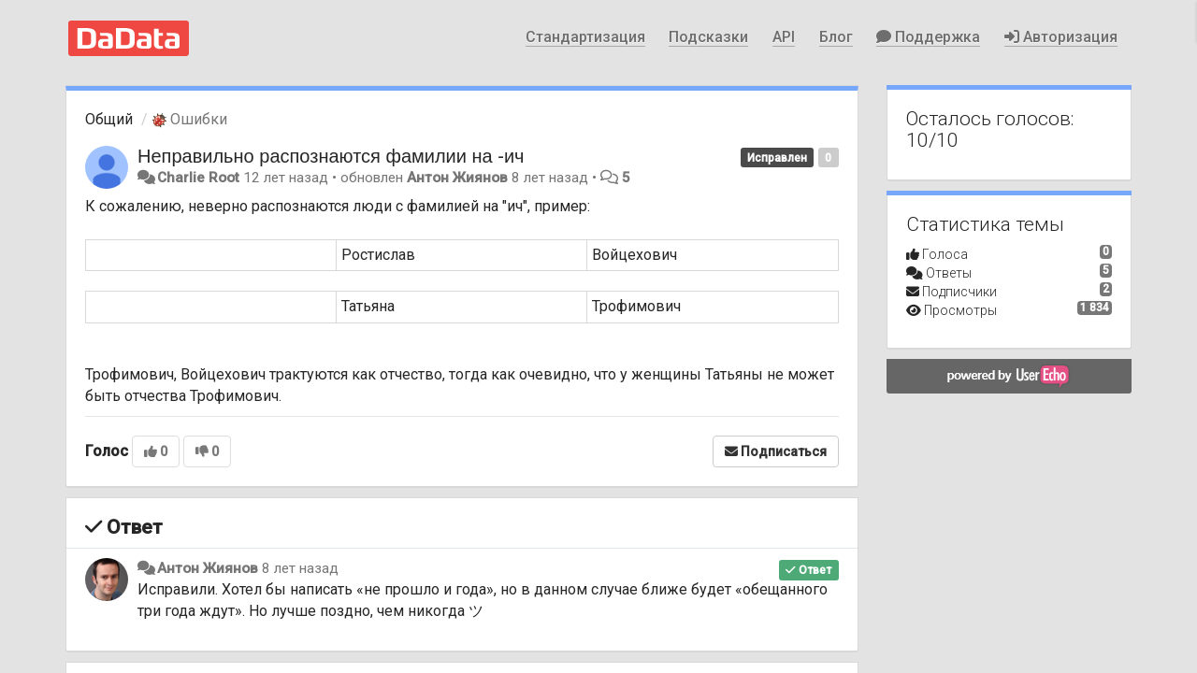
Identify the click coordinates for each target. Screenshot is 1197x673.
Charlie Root (198, 177)
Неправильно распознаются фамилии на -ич (331, 156)
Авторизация (1061, 37)
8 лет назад (300, 568)
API (783, 37)
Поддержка (928, 37)
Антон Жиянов (457, 177)
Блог (836, 37)
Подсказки (708, 37)
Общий (109, 119)
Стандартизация (585, 37)
